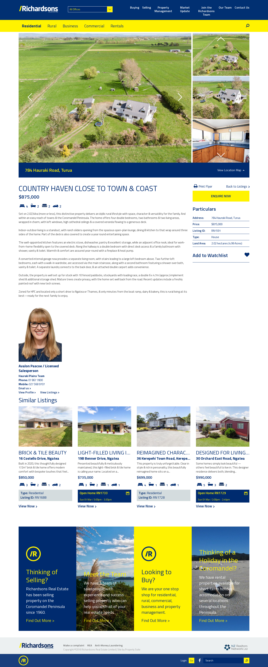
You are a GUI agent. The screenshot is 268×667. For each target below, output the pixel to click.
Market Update (185, 9)
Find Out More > (40, 620)
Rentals (117, 26)
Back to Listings (237, 186)
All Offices (75, 9)
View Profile (27, 392)
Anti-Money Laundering (109, 645)
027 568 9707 (37, 384)
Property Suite (132, 649)
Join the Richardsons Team (206, 9)
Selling (146, 8)
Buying (134, 8)
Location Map (234, 170)
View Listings (49, 392)
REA (89, 645)
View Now (28, 506)
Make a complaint (73, 645)
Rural (51, 26)
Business (70, 26)
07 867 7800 (35, 380)
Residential (31, 26)
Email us (25, 388)
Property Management (163, 9)
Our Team (225, 8)
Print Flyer (203, 186)
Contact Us (242, 8)
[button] (31, 98)
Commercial (94, 26)
